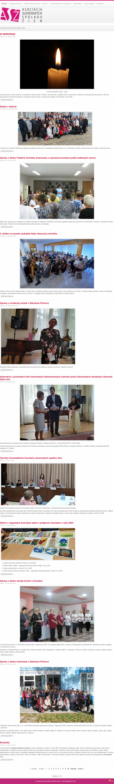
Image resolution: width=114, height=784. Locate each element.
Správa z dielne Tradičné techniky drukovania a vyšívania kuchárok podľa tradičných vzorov (48, 158)
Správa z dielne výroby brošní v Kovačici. (21, 581)
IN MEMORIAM (7, 34)
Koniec (80, 769)
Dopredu (73, 769)
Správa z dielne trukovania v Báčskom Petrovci (24, 661)
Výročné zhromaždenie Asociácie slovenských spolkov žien (31, 458)
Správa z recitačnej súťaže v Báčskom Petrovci (24, 303)
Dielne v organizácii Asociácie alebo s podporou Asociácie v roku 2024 (36, 523)
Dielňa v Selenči (8, 106)
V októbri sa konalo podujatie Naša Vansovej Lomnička (28, 233)
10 (68, 769)
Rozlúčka (5, 742)
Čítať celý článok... (7, 100)
